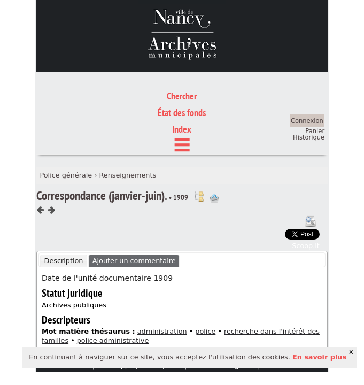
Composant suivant (51, 161)
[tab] (63, 211)
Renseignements (127, 125)
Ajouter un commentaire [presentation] (134, 211)
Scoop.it (306, 196)
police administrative (113, 291)
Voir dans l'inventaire (198, 146)
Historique (308, 87)
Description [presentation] (63, 211)
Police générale (66, 125)
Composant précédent (40, 161)
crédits (274, 316)
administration (162, 282)
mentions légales (221, 316)
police (205, 282)
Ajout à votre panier (214, 148)
